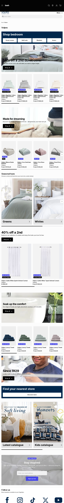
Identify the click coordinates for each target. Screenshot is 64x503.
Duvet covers (10, 40)
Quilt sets (25, 40)
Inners (54, 40)
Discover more (32, 394)
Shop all (8, 67)
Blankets (39, 40)
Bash (2, 22)
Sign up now (32, 478)
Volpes (6, 22)
